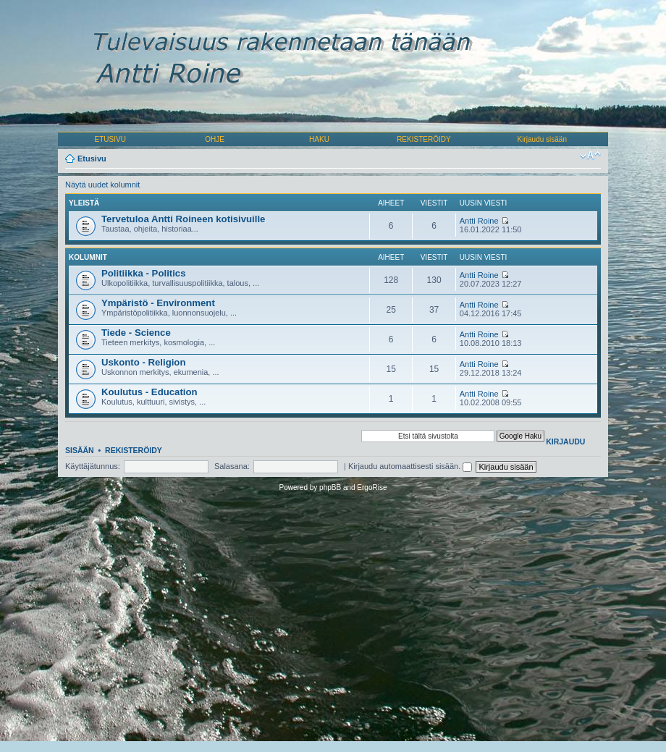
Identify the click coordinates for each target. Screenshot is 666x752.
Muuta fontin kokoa (590, 155)
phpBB (330, 487)
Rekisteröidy (133, 450)
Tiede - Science (136, 332)
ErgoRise (372, 487)
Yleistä (84, 203)
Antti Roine (479, 220)
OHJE (214, 139)
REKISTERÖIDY (423, 139)
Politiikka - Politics (143, 273)
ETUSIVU (110, 139)
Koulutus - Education (149, 391)
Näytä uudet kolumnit (102, 184)
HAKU (319, 139)
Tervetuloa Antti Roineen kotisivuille (183, 219)
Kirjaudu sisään (542, 139)
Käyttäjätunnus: (92, 466)
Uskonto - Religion (143, 362)
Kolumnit (88, 257)
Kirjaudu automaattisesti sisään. (410, 466)
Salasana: (232, 466)
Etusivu (91, 158)
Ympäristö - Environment (158, 302)
